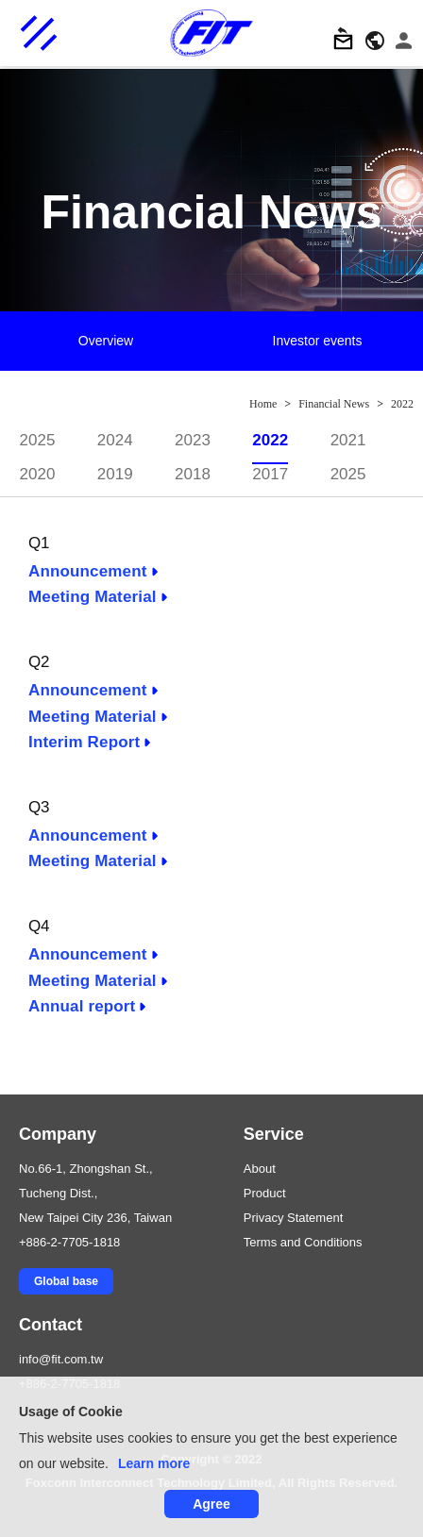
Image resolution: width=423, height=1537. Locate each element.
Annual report (81, 1006)
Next (409, 342)
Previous (14, 342)
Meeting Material (92, 597)
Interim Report (84, 742)
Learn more (154, 1463)
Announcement (87, 571)
